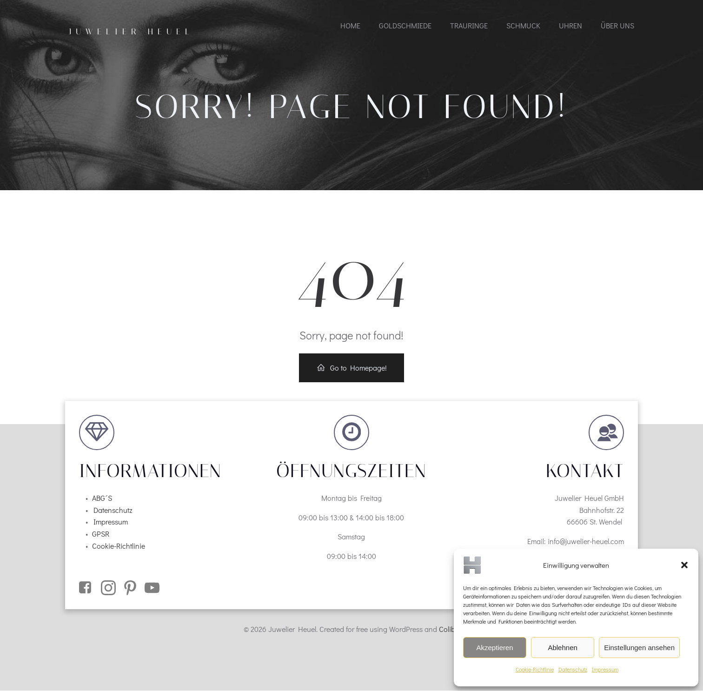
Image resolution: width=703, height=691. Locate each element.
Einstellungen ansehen (639, 647)
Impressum (605, 669)
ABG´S (102, 498)
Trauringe (469, 25)
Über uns (617, 25)
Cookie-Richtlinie (535, 669)
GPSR (100, 533)
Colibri (449, 629)
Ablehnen (562, 647)
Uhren (570, 25)
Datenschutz (572, 669)
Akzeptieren (494, 647)
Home (350, 25)
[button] (684, 565)
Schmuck (523, 25)
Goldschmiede (405, 25)
